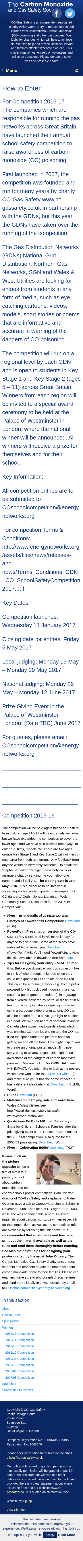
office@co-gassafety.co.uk (25, 1457)
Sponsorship (10, 1321)
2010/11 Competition (19, 1358)
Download (72, 921)
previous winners (60, 1074)
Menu (9, 70)
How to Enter (11, 1315)
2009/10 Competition (19, 1365)
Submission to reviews (17, 1390)
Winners (8, 1327)
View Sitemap (16, 1510)
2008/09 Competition (19, 1371)
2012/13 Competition (19, 1346)
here (69, 958)
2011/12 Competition (19, 1352)
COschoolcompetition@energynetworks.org (38, 1288)
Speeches (9, 1383)
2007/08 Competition (19, 1377)
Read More (66, 1535)
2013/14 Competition (19, 1340)
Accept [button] (50, 1535)
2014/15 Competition (19, 1333)
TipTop (27, 1501)
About (6, 1308)
